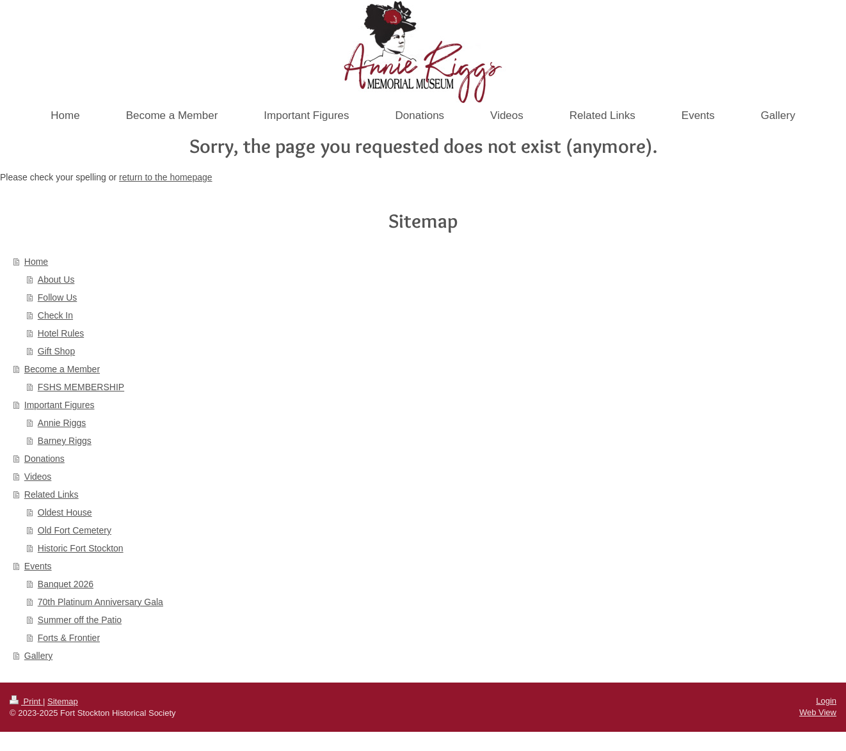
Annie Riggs (62, 423)
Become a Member (62, 369)
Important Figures (59, 405)
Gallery (38, 656)
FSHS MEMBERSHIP (81, 387)
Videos (38, 476)
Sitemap (62, 701)
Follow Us (57, 297)
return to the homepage (165, 177)
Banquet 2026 (65, 584)
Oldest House (65, 512)
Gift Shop (56, 351)
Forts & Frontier (69, 638)
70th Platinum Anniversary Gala (100, 602)
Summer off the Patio (80, 620)
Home (36, 262)
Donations (44, 459)
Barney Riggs (65, 441)
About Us (56, 279)
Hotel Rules (61, 333)
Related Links (51, 494)
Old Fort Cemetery (74, 530)
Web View (817, 712)
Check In (55, 315)
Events (38, 566)
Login (826, 701)
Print (26, 701)
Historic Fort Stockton (81, 548)
